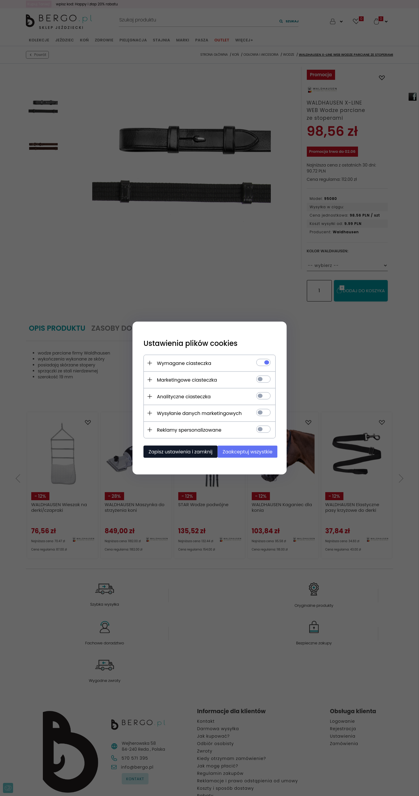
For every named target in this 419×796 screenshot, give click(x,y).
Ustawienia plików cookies (188, 343)
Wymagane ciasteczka (181, 363)
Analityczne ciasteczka (181, 396)
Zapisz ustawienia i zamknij (178, 451)
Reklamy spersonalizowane (186, 429)
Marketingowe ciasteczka (184, 379)
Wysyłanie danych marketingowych (196, 413)
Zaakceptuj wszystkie (248, 451)
